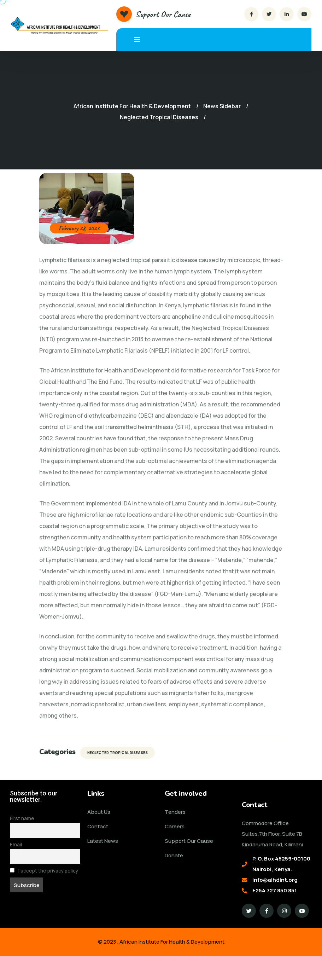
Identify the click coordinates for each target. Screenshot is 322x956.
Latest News (102, 841)
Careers (175, 826)
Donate (174, 855)
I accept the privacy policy (44, 871)
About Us (98, 812)
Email (16, 844)
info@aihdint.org (275, 879)
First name (22, 818)
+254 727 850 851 (274, 890)
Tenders (175, 812)
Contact (97, 826)
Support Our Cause (163, 14)
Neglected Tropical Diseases (117, 752)
